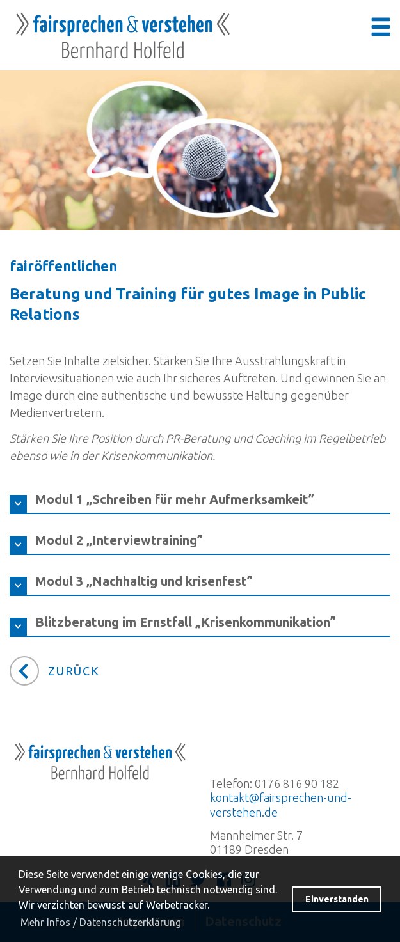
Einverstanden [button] (337, 899)
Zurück (74, 670)
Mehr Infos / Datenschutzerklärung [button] (100, 922)
